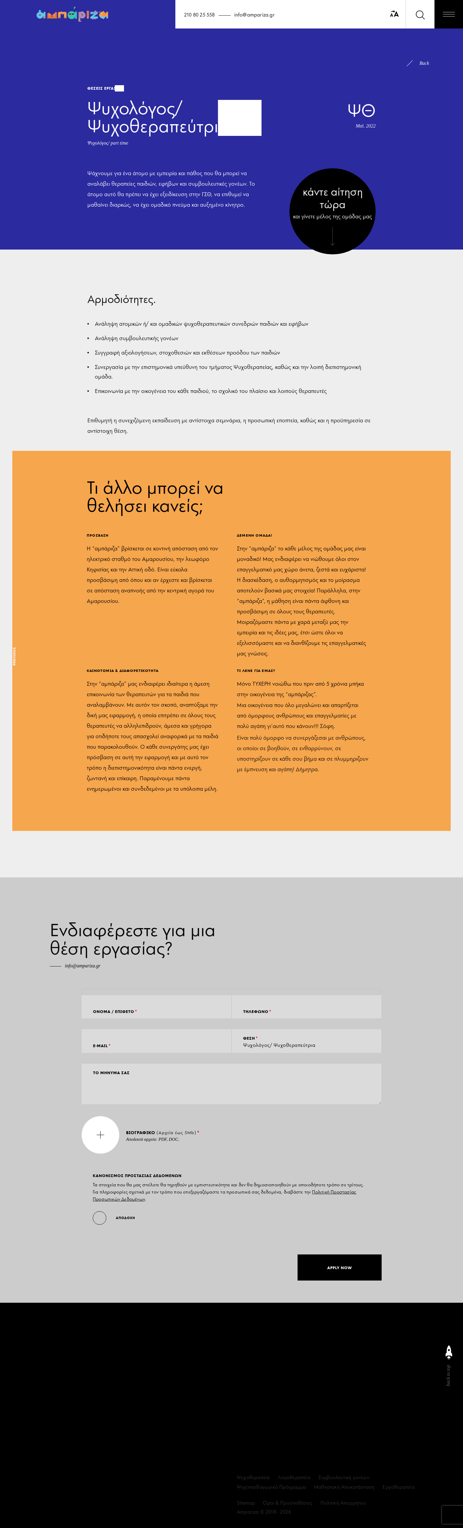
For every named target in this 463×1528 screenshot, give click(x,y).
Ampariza (248, 1512)
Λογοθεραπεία (294, 1477)
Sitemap (246, 1503)
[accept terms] (46, 1492)
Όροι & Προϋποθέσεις (287, 1503)
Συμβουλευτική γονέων (344, 1477)
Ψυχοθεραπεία (253, 1477)
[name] (108, 1386)
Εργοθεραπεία (398, 1487)
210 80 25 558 (199, 15)
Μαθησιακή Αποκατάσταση (344, 1487)
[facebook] (252, 1382)
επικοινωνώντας (54, 1462)
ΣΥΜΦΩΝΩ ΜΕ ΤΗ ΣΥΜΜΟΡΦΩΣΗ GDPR (82, 1492)
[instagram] (239, 1382)
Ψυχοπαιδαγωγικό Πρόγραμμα (271, 1487)
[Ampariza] (73, 14)
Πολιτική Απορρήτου (343, 1503)
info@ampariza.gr (254, 15)
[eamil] (108, 1412)
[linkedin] (265, 1382)
